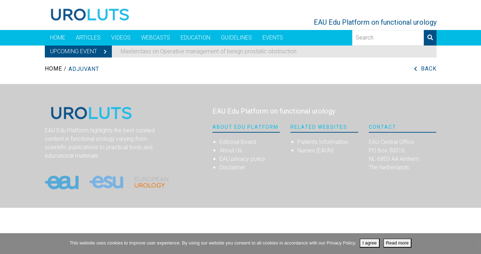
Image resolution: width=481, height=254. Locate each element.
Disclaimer (232, 167)
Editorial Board (238, 142)
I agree (369, 243)
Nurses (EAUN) (315, 150)
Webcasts (155, 37)
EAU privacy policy (242, 159)
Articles (88, 37)
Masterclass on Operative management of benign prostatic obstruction (208, 51)
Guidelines (236, 37)
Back (429, 68)
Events (273, 37)
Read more (397, 243)
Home (57, 37)
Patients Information (322, 142)
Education (195, 37)
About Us (231, 150)
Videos (121, 37)
